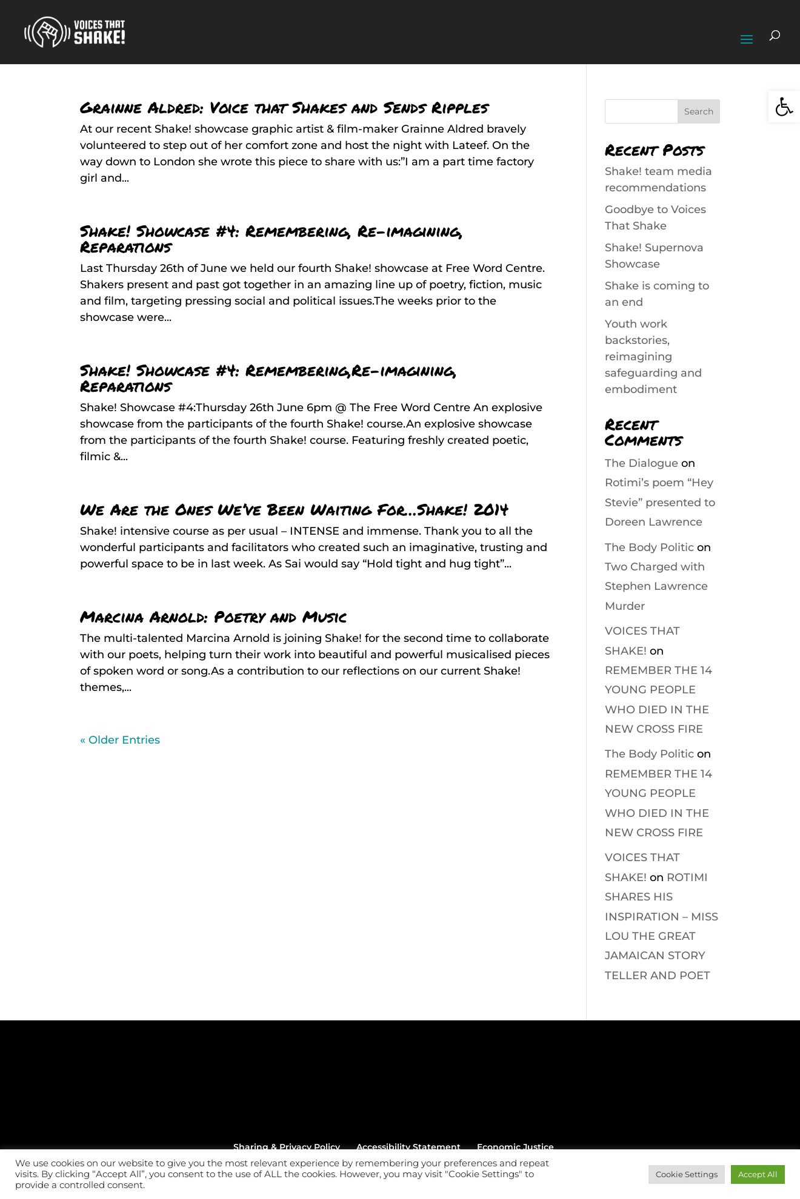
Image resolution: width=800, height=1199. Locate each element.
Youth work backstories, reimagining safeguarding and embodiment (653, 356)
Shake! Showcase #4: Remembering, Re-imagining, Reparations (271, 238)
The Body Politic (649, 547)
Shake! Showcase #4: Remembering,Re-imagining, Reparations (268, 377)
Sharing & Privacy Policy (286, 1146)
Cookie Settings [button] (687, 1174)
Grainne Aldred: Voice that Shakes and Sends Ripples (284, 107)
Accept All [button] (758, 1174)
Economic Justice (515, 1146)
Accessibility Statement (408, 1146)
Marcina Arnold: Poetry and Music (213, 616)
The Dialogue (641, 463)
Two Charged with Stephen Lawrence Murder (656, 586)
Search (698, 111)
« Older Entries (120, 740)
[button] (784, 106)
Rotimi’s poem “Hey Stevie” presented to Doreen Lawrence (660, 502)
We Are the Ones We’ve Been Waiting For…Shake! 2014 (294, 509)
